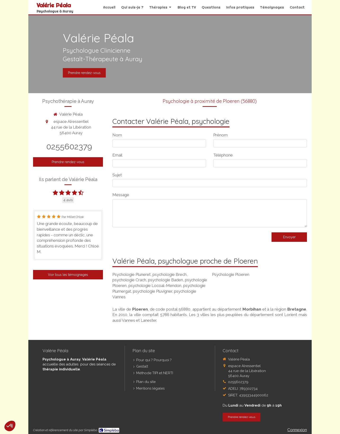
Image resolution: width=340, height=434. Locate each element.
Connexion (297, 429)
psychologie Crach (129, 280)
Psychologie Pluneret (131, 274)
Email (117, 155)
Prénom (220, 135)
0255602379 (69, 146)
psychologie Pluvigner (152, 291)
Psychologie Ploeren (230, 274)
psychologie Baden (165, 280)
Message (120, 194)
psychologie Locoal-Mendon (154, 285)
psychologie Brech (170, 274)
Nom (117, 135)
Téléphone (223, 155)
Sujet (117, 175)
